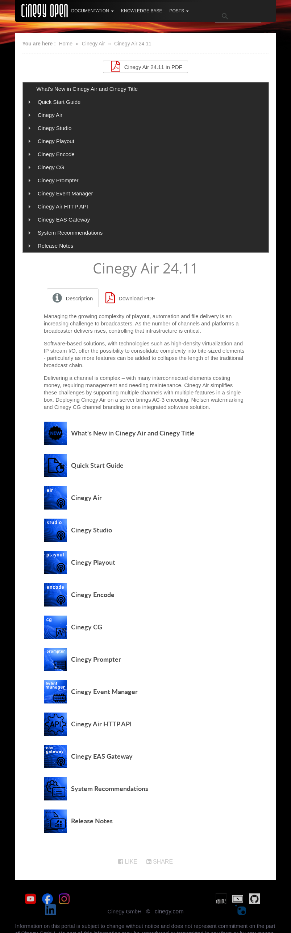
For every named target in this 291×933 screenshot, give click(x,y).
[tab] (73, 300)
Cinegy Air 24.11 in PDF (145, 66)
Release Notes (55, 246)
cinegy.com (169, 903)
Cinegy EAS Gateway (64, 219)
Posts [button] (179, 10)
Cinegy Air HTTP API (63, 206)
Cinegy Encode (56, 154)
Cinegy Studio (54, 128)
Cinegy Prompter (58, 180)
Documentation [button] (92, 10)
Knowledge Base (141, 10)
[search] (238, 16)
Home (65, 43)
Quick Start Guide (59, 102)
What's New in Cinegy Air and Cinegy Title (87, 89)
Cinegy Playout (56, 141)
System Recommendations (70, 233)
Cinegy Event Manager (65, 193)
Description (71, 300)
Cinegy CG (51, 167)
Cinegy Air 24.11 (132, 43)
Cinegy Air (93, 43)
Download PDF (129, 300)
